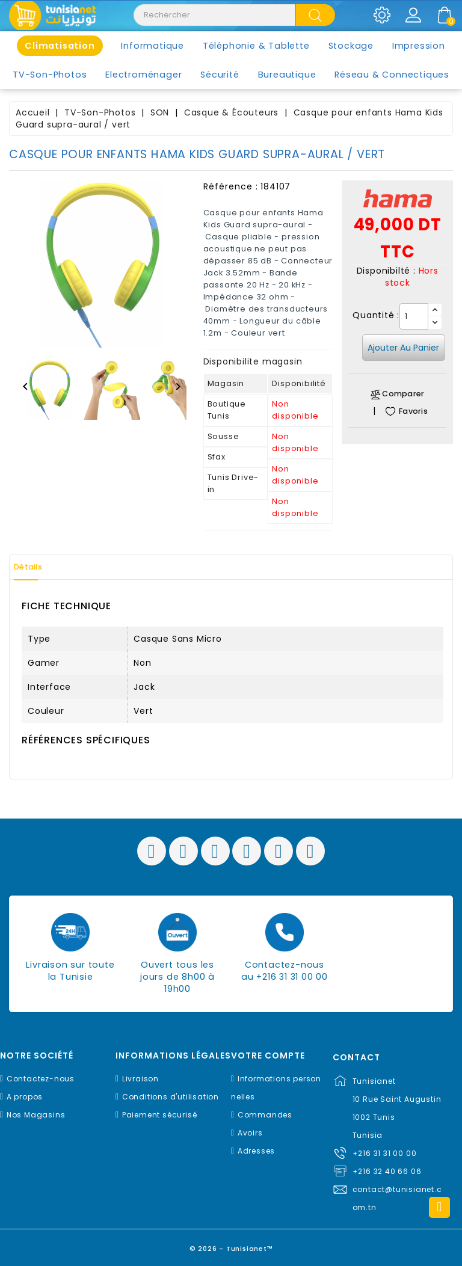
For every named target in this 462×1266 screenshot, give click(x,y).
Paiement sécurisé (159, 1115)
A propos (25, 1097)
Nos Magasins (36, 1115)
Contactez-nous (41, 1079)
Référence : (230, 186)
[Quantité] (413, 316)
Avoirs (250, 1133)
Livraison (140, 1079)
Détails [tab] (35, 567)
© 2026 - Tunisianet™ (231, 1244)
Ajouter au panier (403, 348)
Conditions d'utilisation (170, 1097)
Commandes (265, 1115)
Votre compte (268, 1055)
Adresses (256, 1151)
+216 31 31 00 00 (385, 1153)
